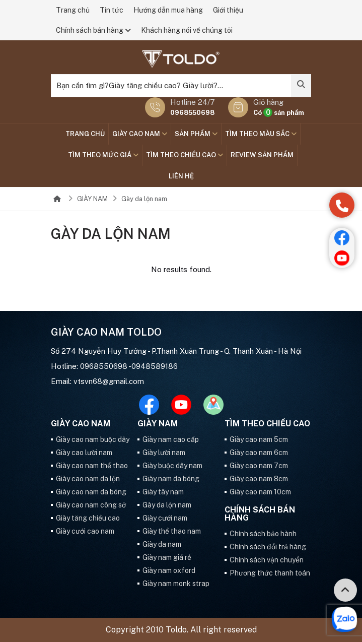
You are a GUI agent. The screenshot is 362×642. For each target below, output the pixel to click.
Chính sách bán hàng (93, 30)
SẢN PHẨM (196, 134)
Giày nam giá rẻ (166, 557)
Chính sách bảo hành (263, 534)
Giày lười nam (163, 452)
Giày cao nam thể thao (92, 466)
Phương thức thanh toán (270, 573)
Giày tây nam (163, 492)
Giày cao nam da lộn (88, 479)
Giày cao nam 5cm (259, 439)
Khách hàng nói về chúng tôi (187, 30)
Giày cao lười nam (84, 452)
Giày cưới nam (164, 518)
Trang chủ (73, 10)
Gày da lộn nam (144, 199)
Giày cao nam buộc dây (92, 439)
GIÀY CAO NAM (139, 134)
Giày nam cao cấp (170, 439)
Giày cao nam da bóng (91, 492)
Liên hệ (181, 176)
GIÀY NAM (92, 199)
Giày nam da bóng (170, 479)
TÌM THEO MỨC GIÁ (103, 155)
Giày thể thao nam (171, 531)
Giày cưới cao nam (85, 531)
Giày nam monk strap (175, 584)
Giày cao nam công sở (91, 505)
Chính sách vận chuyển (267, 560)
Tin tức (111, 10)
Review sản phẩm (262, 155)
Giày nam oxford (168, 570)
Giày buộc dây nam (172, 466)
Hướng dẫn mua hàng (168, 10)
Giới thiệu (228, 10)
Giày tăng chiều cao (88, 518)
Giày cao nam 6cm (259, 452)
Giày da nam (161, 544)
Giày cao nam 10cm (260, 492)
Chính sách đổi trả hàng (268, 547)
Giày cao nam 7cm (259, 466)
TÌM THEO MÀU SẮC (261, 134)
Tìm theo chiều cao (184, 155)
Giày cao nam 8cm (259, 479)
